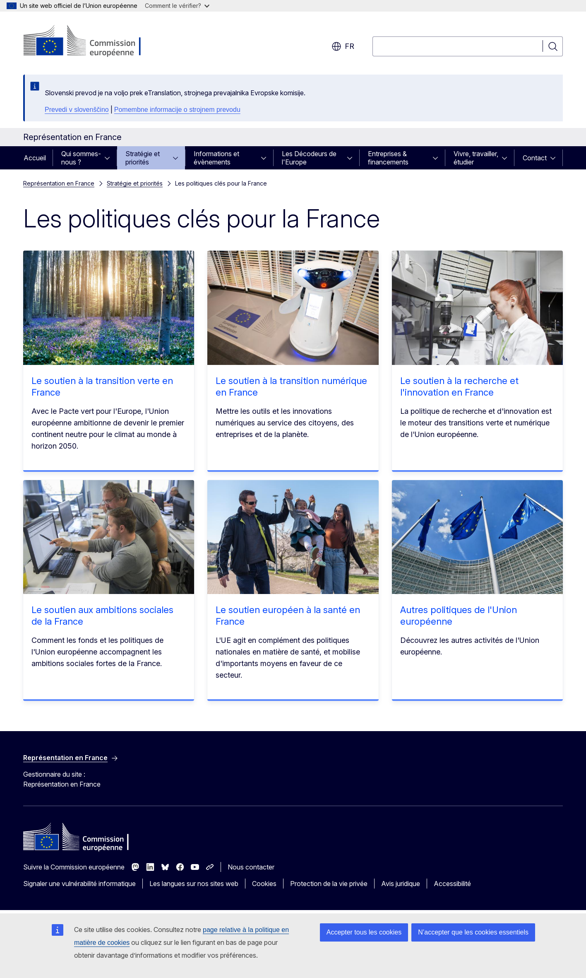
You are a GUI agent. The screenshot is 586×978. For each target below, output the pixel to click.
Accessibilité (452, 883)
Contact (535, 158)
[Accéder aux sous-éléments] (110, 157)
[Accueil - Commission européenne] (90, 41)
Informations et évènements (216, 158)
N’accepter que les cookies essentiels (473, 932)
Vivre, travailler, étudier (476, 158)
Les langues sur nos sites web (193, 883)
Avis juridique (400, 883)
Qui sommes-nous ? (81, 158)
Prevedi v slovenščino (77, 109)
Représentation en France (58, 183)
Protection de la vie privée (328, 883)
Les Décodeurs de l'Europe (309, 158)
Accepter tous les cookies (364, 932)
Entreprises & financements (388, 158)
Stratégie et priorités (142, 158)
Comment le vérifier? (177, 5)
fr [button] (342, 46)
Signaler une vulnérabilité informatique (79, 883)
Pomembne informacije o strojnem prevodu (177, 109)
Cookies (264, 883)
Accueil (35, 158)
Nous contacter (251, 867)
